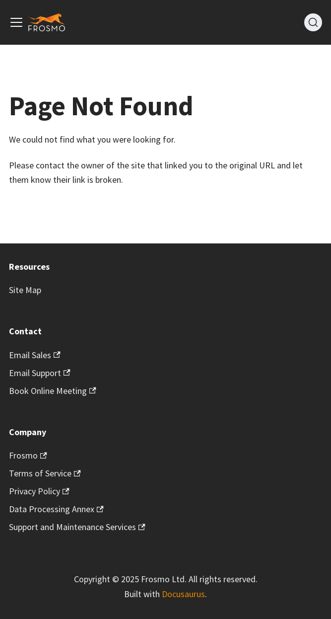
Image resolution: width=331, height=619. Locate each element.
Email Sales (35, 355)
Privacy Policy (39, 491)
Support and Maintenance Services (77, 527)
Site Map (25, 290)
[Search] (313, 22)
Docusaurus (183, 594)
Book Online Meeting (52, 390)
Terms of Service (45, 473)
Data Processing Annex (56, 509)
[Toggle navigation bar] (16, 22)
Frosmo (28, 455)
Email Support (39, 373)
